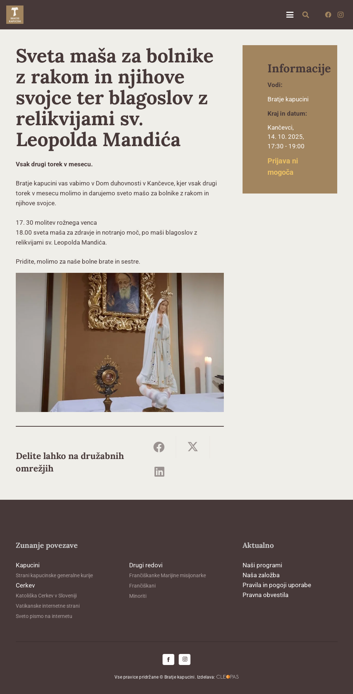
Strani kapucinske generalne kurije (54, 575)
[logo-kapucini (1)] (14, 15)
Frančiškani (142, 586)
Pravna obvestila (265, 595)
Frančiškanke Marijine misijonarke (167, 575)
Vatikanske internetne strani (48, 606)
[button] (289, 14)
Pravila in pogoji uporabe (277, 585)
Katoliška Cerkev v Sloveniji (46, 596)
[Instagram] (340, 14)
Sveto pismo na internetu (44, 616)
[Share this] (159, 447)
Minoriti (137, 596)
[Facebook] (328, 14)
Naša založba (261, 575)
